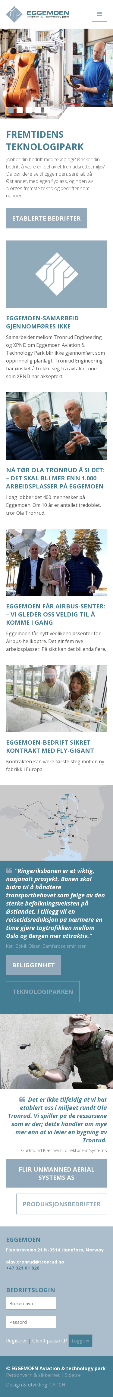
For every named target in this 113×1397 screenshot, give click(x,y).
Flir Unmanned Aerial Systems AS (57, 1173)
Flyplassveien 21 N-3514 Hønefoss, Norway (55, 1250)
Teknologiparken (42, 991)
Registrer (16, 1340)
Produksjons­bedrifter (62, 1204)
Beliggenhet (33, 965)
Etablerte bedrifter (46, 218)
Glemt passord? (49, 1340)
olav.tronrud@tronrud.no (35, 1262)
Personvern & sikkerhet (33, 1375)
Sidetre (73, 1375)
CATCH (57, 1384)
